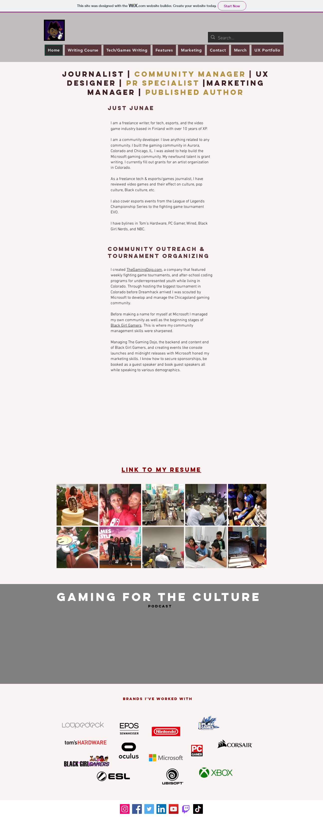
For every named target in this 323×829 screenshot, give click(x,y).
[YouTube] (173, 809)
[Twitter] (149, 809)
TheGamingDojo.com (144, 269)
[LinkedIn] (161, 809)
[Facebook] (137, 809)
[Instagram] (125, 809)
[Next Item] (258, 526)
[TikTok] (198, 809)
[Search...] (245, 37)
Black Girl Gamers (126, 325)
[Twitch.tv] (186, 809)
